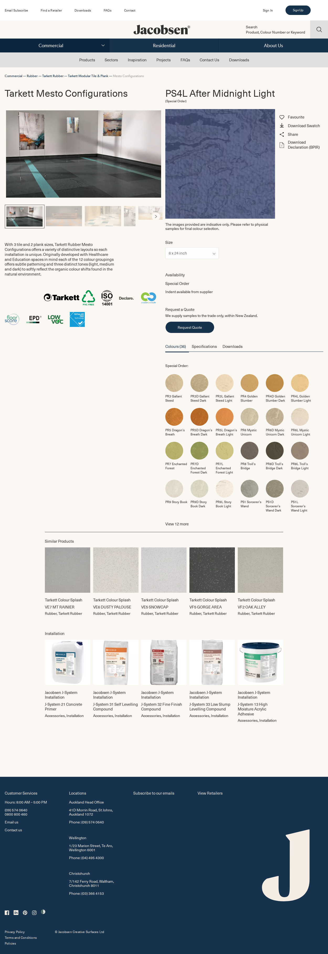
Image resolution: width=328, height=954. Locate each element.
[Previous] (11, 216)
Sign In (268, 10)
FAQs (108, 10)
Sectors (111, 60)
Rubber (32, 76)
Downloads (83, 10)
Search (251, 27)
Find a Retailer (51, 10)
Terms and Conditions (21, 937)
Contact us (13, 830)
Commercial (51, 45)
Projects (163, 60)
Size (169, 242)
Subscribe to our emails (153, 793)
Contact (129, 10)
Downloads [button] (232, 346)
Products (87, 60)
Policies (10, 943)
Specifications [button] (204, 346)
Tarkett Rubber (53, 76)
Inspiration (137, 60)
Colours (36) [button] (175, 346)
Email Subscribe (16, 10)
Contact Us (209, 60)
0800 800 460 (16, 814)
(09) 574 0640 (16, 810)
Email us (11, 822)
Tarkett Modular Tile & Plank (88, 76)
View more (177, 523)
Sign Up (298, 10)
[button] (300, 126)
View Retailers (210, 793)
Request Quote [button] (190, 327)
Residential (164, 45)
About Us (273, 45)
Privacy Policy (15, 932)
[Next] (156, 216)
